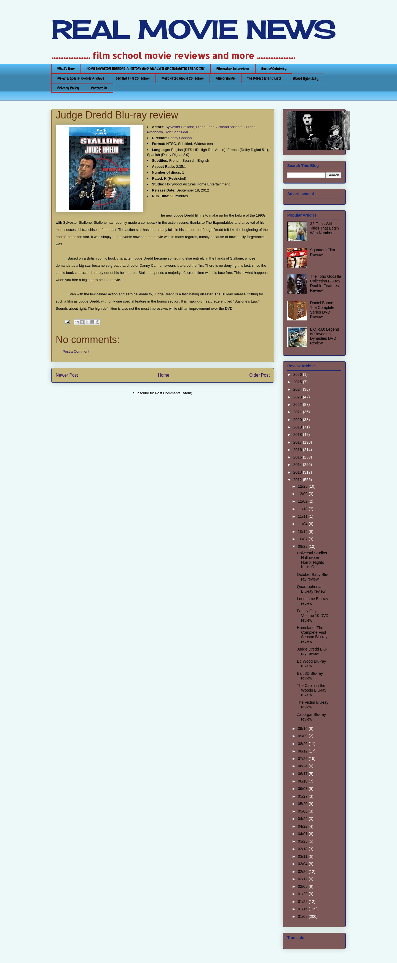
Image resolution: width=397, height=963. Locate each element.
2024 (298, 389)
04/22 (303, 826)
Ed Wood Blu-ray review (311, 663)
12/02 (303, 501)
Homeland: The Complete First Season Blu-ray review (312, 634)
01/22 (303, 901)
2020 (298, 419)
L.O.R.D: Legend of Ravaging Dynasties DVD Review (324, 336)
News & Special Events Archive (80, 78)
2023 (298, 397)
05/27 (303, 796)
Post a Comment (76, 351)
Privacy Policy (68, 87)
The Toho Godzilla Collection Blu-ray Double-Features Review (325, 283)
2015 (298, 457)
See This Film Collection (133, 78)
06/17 (303, 774)
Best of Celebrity (273, 68)
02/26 (303, 871)
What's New (66, 68)
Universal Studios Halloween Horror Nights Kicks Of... (312, 560)
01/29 (303, 894)
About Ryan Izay (305, 78)
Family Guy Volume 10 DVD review (313, 615)
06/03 (303, 788)
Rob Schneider (176, 132)
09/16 (303, 728)
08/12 (303, 751)
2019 (298, 427)
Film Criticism (225, 78)
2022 (298, 404)
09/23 (303, 546)
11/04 (303, 524)
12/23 (303, 486)
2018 (298, 434)
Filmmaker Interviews (233, 68)
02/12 (303, 879)
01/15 (303, 909)
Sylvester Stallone (179, 127)
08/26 (303, 743)
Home (164, 375)
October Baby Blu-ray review (312, 576)
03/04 (303, 864)
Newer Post (67, 375)
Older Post (259, 375)
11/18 (303, 509)
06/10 (303, 781)
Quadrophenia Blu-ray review (311, 589)
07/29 (303, 758)
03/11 (303, 856)
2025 (298, 382)
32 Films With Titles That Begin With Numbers (324, 228)
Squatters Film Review (322, 252)
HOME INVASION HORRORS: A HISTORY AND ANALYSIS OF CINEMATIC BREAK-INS (146, 68)
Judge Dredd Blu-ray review (312, 651)
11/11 (303, 516)
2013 (298, 472)
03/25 (303, 841)
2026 (298, 374)
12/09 (303, 494)
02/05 (303, 886)
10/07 (303, 539)
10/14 (303, 531)
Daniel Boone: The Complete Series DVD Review (322, 310)
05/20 (303, 804)
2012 (298, 480)
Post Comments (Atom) (173, 393)
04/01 (303, 834)
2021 (298, 412)
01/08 (303, 916)
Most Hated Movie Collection (183, 78)
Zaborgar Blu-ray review (311, 716)
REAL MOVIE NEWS (193, 30)
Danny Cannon (180, 138)
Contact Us (99, 87)
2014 (298, 464)
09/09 (303, 736)
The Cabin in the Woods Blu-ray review (311, 690)
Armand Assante (229, 127)
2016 (298, 449)
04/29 (303, 818)
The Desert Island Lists (264, 78)
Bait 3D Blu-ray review (310, 675)
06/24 (303, 766)
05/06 (303, 811)
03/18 (303, 849)
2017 (298, 442)
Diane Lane (205, 127)
